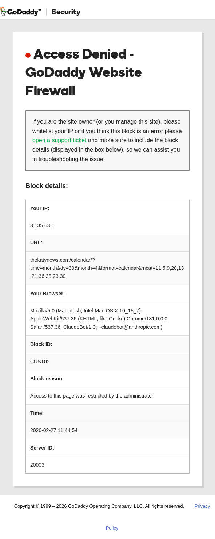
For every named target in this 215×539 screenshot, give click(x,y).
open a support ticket (59, 140)
